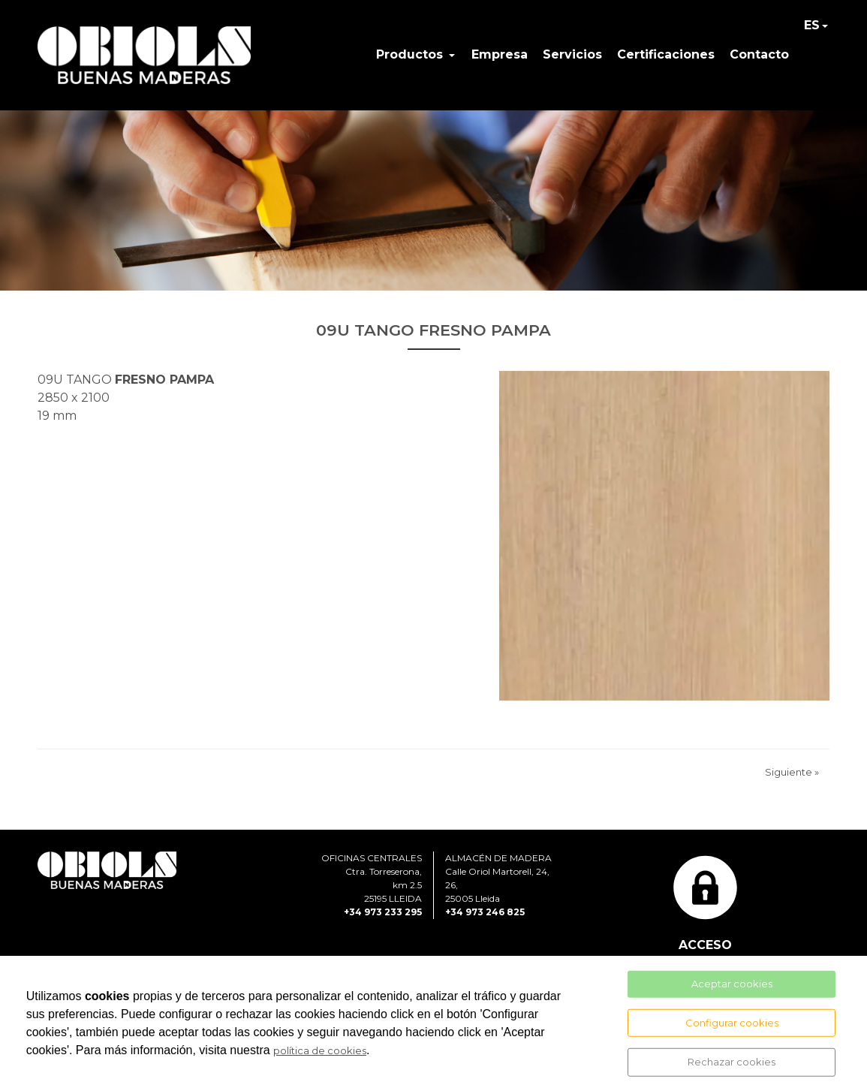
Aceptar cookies (731, 984)
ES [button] (812, 25)
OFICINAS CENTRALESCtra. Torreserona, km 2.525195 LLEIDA (371, 878)
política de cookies (319, 1050)
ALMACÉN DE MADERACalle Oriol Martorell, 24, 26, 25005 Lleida (498, 878)
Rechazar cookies (731, 1062)
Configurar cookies (731, 1022)
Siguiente (792, 772)
